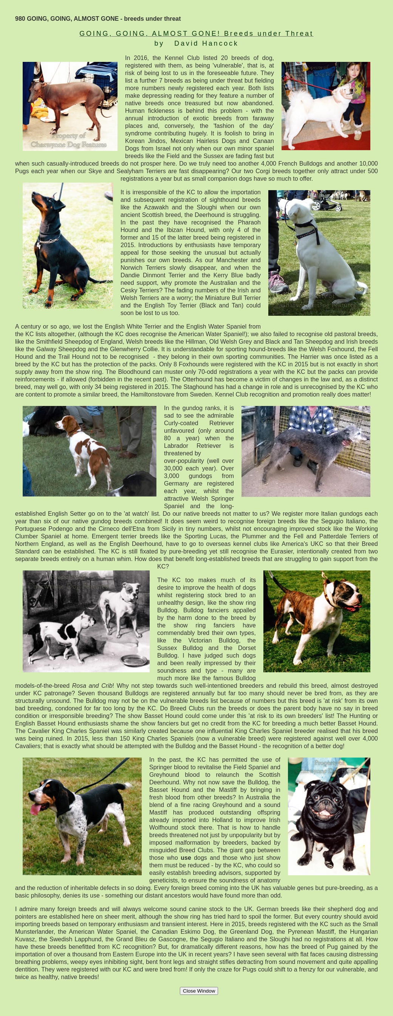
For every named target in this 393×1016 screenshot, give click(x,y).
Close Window (199, 991)
